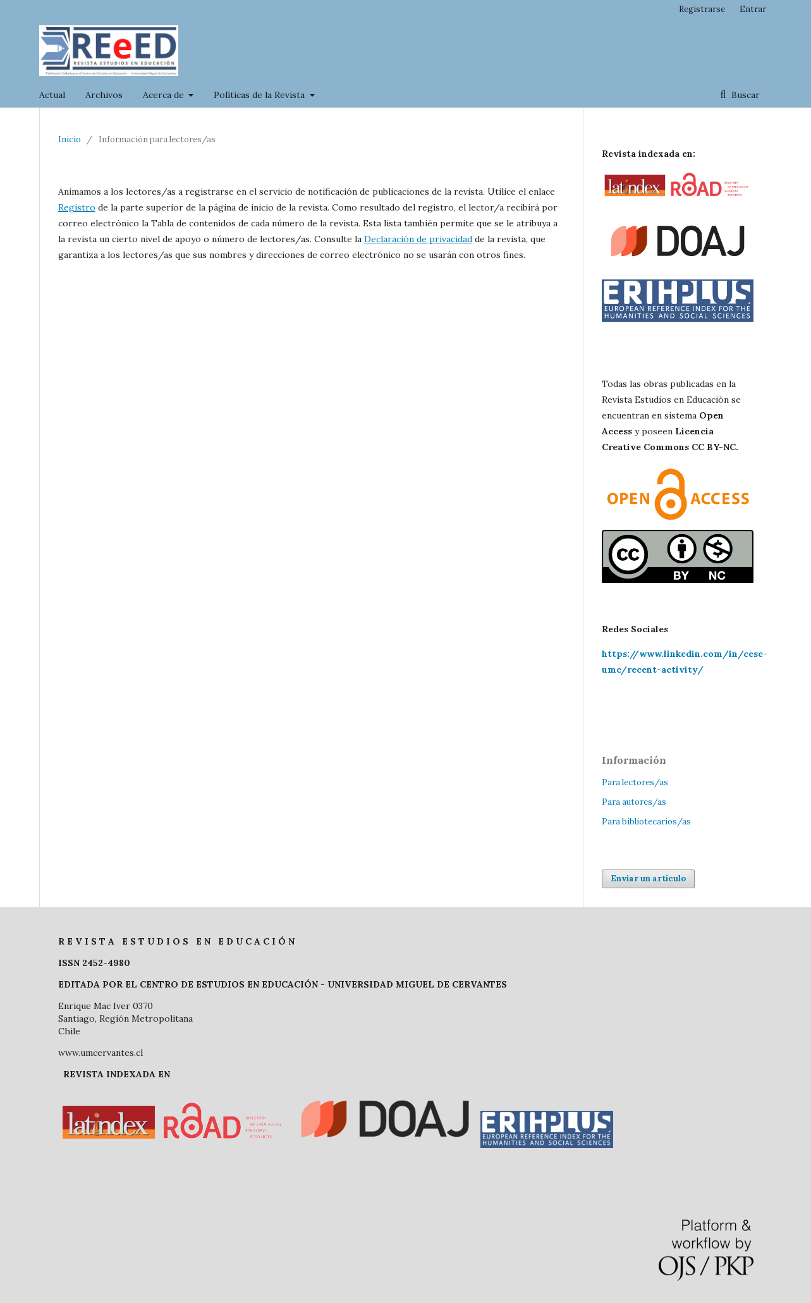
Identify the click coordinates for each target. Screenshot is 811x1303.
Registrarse (702, 9)
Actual (52, 95)
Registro (76, 207)
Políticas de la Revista (260, 95)
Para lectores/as (635, 782)
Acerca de (164, 95)
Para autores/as (634, 802)
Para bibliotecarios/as (646, 821)
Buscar (744, 95)
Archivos (104, 95)
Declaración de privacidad (418, 239)
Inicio (69, 139)
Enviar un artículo (648, 878)
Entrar (753, 9)
